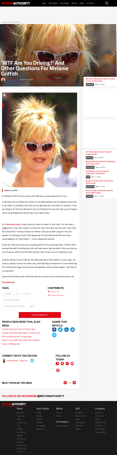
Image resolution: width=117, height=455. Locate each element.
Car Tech (20, 452)
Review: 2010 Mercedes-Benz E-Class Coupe (21, 333)
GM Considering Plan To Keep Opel (17, 336)
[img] (54, 329)
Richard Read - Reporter (17, 360)
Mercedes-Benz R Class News (14, 306)
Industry (20, 442)
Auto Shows (64, 3)
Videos (81, 3)
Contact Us (99, 416)
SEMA (39, 412)
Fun (17, 293)
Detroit (39, 419)
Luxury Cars (89, 84)
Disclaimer (99, 425)
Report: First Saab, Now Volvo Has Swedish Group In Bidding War (20, 342)
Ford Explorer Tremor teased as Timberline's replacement (97, 172)
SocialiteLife (8, 282)
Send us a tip (54, 291)
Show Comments (39, 315)
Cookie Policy (100, 429)
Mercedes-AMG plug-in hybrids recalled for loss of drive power (100, 80)
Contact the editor (56, 295)
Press (97, 419)
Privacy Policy (100, 432)
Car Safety (89, 196)
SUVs (88, 177)
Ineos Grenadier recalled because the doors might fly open (99, 191)
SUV (18, 425)
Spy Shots (90, 3)
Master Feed (80, 416)
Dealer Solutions (62, 425)
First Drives (53, 3)
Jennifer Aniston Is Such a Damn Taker (18, 329)
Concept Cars (22, 422)
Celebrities (15, 22)
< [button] (65, 382)
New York (40, 429)
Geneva (39, 422)
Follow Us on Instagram (33, 396)
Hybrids (20, 429)
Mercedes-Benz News (12, 299)
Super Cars (21, 416)
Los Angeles (41, 425)
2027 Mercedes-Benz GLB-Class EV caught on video (98, 153)
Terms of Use (100, 422)
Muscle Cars (21, 438)
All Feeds (79, 412)
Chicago (39, 416)
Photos (74, 3)
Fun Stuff (26, 293)
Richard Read (11, 79)
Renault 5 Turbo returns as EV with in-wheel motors (100, 182)
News (44, 3)
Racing (19, 435)
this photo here (13, 224)
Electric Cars (90, 167)
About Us (98, 412)
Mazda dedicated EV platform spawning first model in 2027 (100, 162)
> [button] (74, 382)
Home (4, 22)
